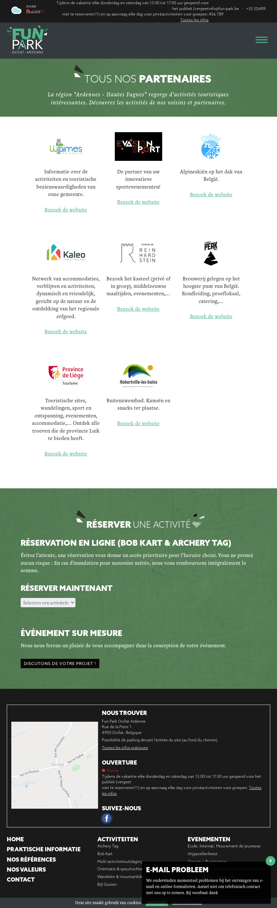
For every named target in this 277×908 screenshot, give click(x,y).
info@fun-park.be (224, 8)
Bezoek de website (66, 209)
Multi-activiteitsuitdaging (120, 861)
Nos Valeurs (26, 869)
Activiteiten (117, 839)
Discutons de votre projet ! (60, 663)
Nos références (31, 859)
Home (15, 839)
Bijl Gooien (107, 884)
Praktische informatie (44, 849)
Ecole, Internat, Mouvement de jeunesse (224, 846)
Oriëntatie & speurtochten (120, 868)
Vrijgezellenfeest (203, 853)
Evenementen (209, 839)
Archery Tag (107, 846)
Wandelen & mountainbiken (121, 876)
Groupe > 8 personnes (207, 861)
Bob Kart (105, 853)
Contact (21, 879)
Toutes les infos (194, 19)
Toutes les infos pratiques (125, 747)
